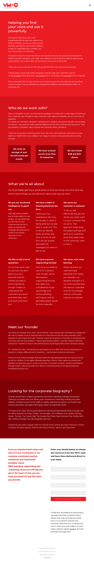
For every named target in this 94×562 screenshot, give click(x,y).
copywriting (30, 466)
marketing (14, 470)
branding (18, 466)
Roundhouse (47, 558)
